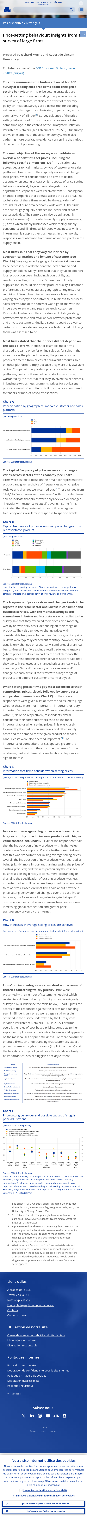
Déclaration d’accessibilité (23, 1380)
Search (71, 9)
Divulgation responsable (22, 1345)
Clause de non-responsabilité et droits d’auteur (36, 1335)
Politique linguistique (20, 1386)
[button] (81, 3)
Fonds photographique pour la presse (30, 1305)
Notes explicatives (18, 1300)
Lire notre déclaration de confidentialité (45, 1488)
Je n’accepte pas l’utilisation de (46, 1510)
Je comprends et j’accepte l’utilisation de (46, 1502)
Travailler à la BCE (18, 1295)
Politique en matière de (26, 1375)
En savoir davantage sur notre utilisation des (45, 1493)
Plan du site (15, 1393)
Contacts (12, 1310)
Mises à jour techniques (22, 1340)
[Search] (42, 9)
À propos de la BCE (19, 1290)
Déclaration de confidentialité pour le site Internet (38, 1370)
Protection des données (22, 1365)
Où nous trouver (17, 1315)
